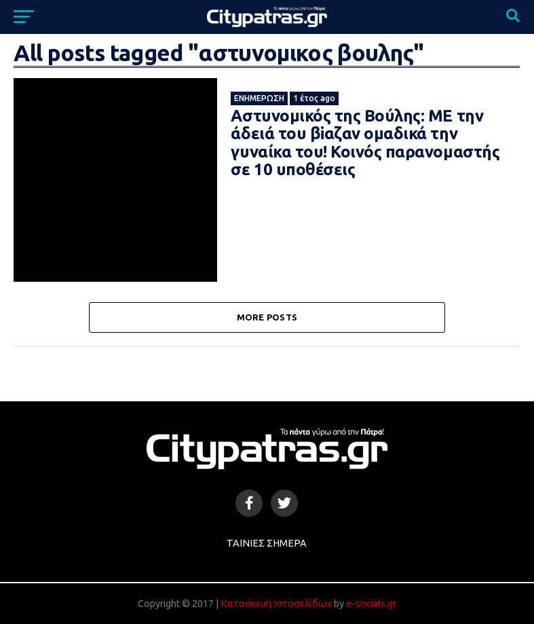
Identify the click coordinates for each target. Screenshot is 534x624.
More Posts (267, 317)
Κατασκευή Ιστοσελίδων (276, 603)
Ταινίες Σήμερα (267, 543)
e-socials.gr (371, 603)
